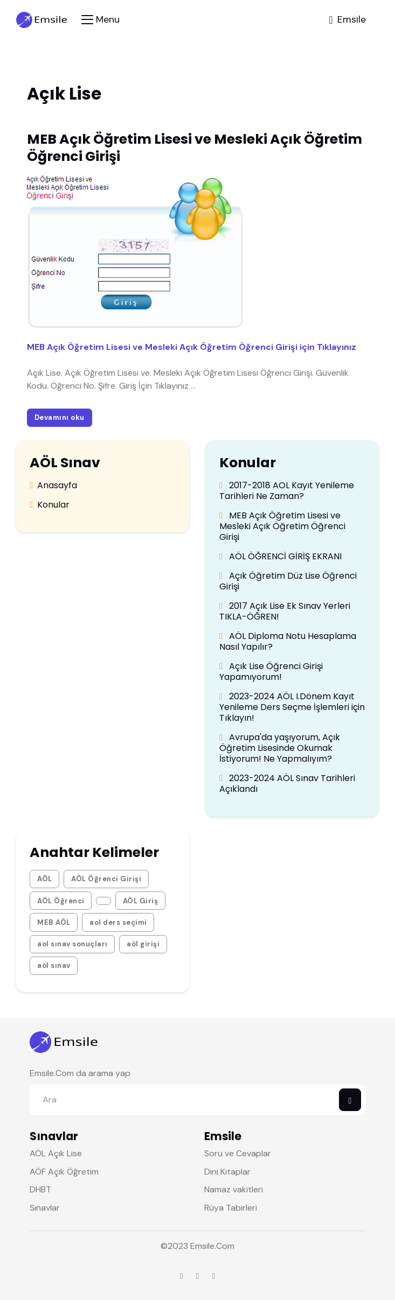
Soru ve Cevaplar (237, 1153)
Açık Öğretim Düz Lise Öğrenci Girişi (288, 581)
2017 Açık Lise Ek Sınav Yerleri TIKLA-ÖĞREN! (284, 611)
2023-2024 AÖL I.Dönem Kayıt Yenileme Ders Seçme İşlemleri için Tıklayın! (292, 707)
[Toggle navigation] (100, 19)
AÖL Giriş (140, 900)
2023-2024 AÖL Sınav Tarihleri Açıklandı (287, 784)
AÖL (44, 878)
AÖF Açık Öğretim (64, 1171)
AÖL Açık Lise (56, 1153)
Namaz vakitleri (233, 1189)
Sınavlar (45, 1207)
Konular (50, 505)
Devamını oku (59, 417)
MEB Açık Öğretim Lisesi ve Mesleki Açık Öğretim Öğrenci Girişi (282, 526)
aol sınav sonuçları (72, 943)
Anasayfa (53, 485)
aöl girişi (143, 943)
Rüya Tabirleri (230, 1207)
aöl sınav (54, 965)
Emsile (202, 1246)
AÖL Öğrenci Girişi (106, 878)
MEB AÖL (54, 922)
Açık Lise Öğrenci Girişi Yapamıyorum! (271, 672)
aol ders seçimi (118, 922)
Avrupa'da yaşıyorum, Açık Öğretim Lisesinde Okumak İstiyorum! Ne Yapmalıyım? (279, 748)
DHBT (40, 1189)
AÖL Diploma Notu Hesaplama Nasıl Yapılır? (287, 641)
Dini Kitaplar (227, 1171)
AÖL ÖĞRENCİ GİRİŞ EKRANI (280, 556)
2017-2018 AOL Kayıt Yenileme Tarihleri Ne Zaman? (286, 491)
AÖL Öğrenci (61, 900)
